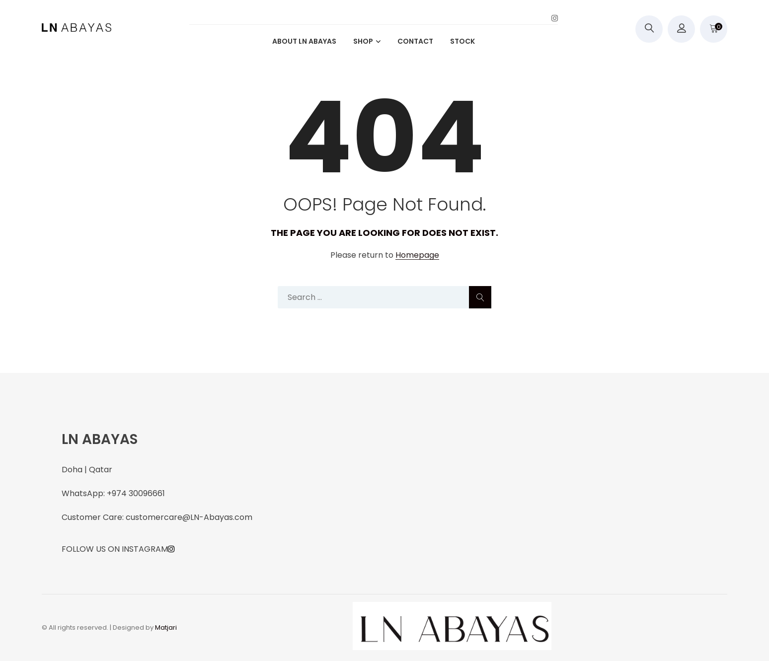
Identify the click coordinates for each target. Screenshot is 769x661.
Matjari (166, 627)
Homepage (417, 255)
